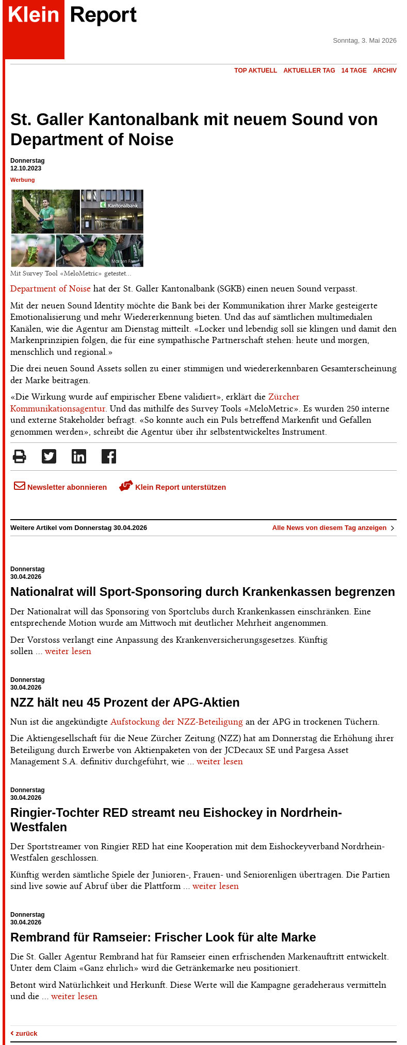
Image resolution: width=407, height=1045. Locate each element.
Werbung (22, 180)
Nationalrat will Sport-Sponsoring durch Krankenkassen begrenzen (202, 591)
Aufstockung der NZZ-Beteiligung (176, 721)
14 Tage (354, 70)
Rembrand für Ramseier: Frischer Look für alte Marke (163, 937)
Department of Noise (50, 288)
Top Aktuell (255, 70)
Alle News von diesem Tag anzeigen (334, 528)
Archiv (385, 70)
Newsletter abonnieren (60, 487)
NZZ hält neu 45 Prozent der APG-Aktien (125, 702)
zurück (24, 1033)
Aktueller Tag (309, 70)
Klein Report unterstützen (172, 487)
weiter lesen (68, 651)
